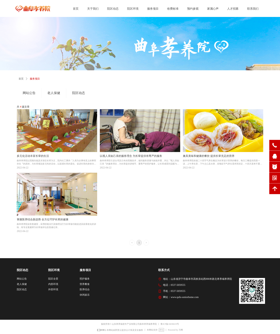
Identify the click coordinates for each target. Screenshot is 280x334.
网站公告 (29, 93)
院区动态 (78, 93)
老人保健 (53, 93)
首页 (21, 78)
